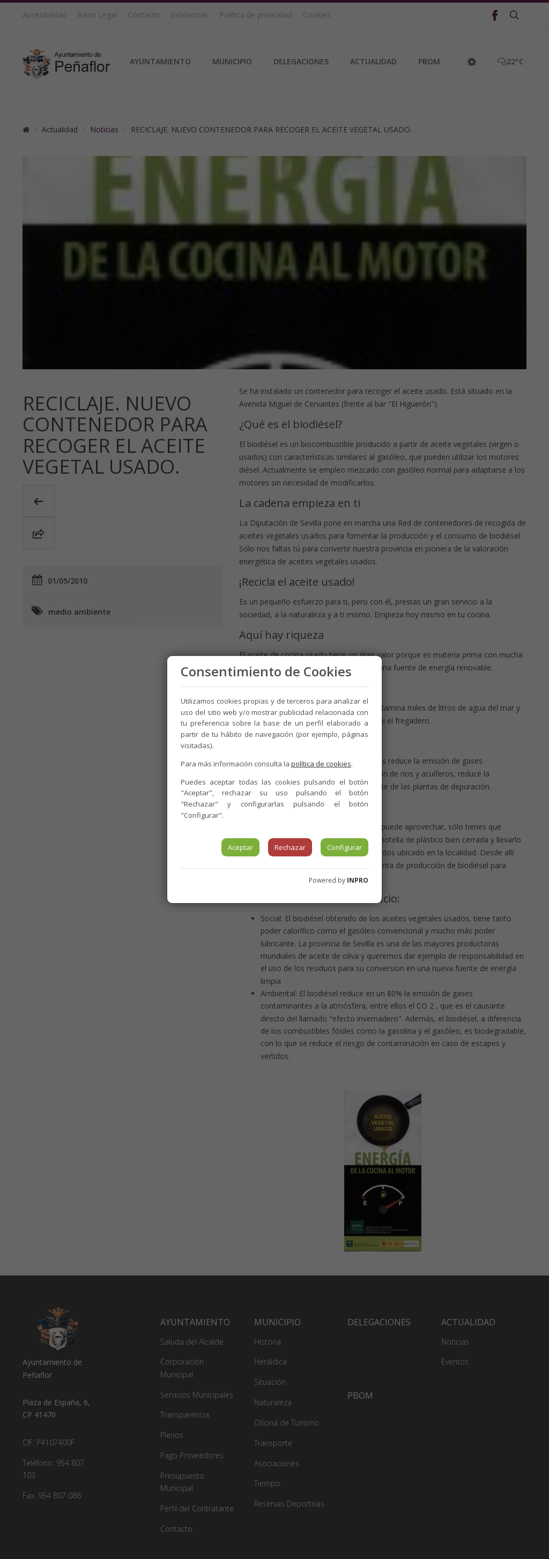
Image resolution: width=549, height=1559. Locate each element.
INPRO (357, 880)
